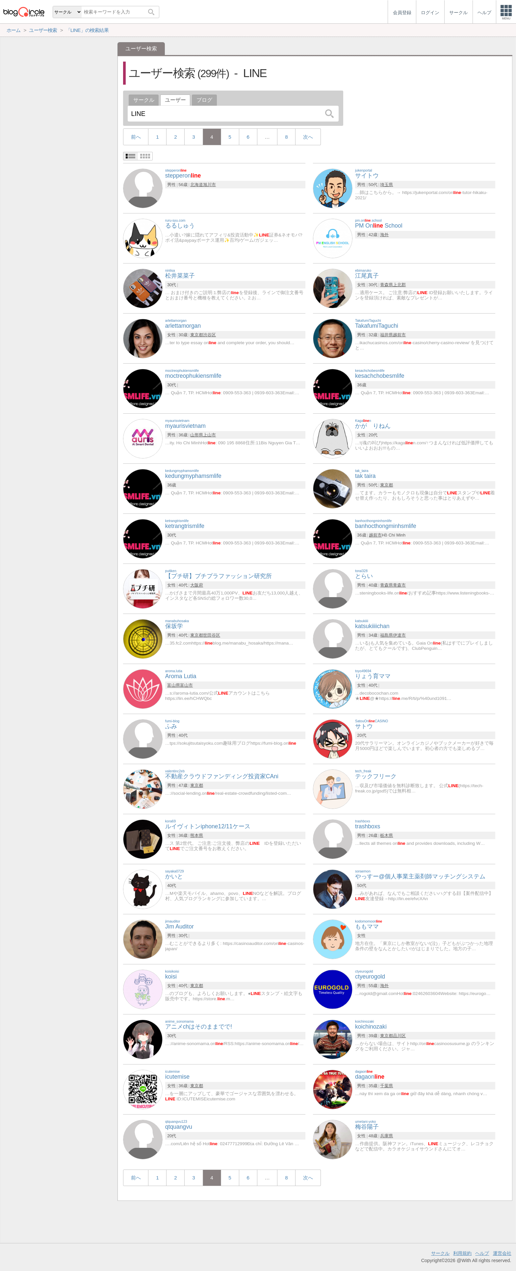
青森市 (399, 585)
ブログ (204, 100)
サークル (143, 100)
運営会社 (502, 1253)
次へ (308, 137)
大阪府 (196, 585)
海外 (384, 234)
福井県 (386, 334)
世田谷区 (211, 635)
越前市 (399, 334)
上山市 (209, 434)
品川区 (399, 1035)
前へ (136, 137)
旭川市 (209, 184)
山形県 (196, 434)
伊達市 (399, 635)
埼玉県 (386, 184)
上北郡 (399, 284)
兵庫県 (386, 1135)
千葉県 (386, 1085)
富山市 (186, 685)
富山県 (173, 685)
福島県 (386, 635)
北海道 (196, 184)
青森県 (386, 284)
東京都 (196, 334)
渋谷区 (209, 334)
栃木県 (386, 835)
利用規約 (462, 1253)
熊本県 (196, 835)
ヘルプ (482, 1253)
